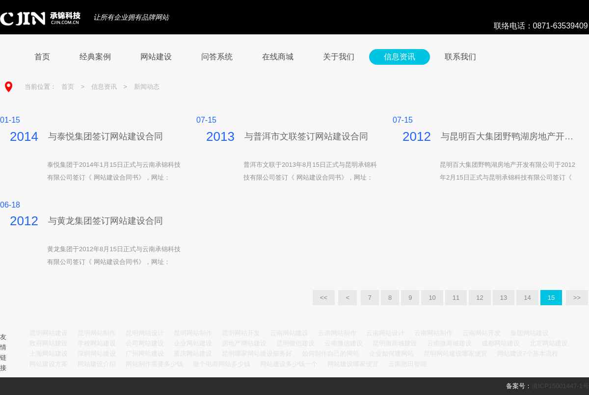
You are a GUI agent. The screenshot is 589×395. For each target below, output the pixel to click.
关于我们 (338, 57)
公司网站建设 (145, 343)
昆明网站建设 (48, 333)
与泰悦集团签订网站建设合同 (105, 136)
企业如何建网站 (391, 353)
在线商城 (278, 57)
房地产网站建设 (244, 343)
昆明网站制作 (97, 333)
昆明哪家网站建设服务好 (257, 353)
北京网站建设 (549, 343)
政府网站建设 (48, 343)
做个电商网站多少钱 (221, 364)
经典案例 (95, 57)
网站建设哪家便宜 (352, 364)
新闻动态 (147, 86)
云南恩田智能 (407, 364)
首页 (42, 57)
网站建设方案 (48, 364)
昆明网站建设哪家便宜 (455, 353)
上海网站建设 (48, 353)
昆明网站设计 (145, 333)
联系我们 (460, 57)
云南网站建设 (289, 333)
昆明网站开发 (241, 333)
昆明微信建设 (295, 343)
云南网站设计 (385, 333)
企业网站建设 (193, 343)
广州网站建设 (145, 353)
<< (323, 297)
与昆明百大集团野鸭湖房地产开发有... (510, 136)
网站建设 (156, 57)
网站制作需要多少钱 (154, 364)
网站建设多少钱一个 (289, 364)
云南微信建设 (343, 343)
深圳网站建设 (97, 353)
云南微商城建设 (449, 343)
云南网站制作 (337, 333)
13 (503, 297)
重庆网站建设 (193, 353)
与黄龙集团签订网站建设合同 (105, 221)
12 (479, 297)
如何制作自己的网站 (330, 353)
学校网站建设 (97, 343)
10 (431, 297)
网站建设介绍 (97, 364)
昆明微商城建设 (395, 343)
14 (527, 297)
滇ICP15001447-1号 (560, 386)
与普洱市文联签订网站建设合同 (306, 136)
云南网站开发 (481, 333)
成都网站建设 (501, 343)
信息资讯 (399, 57)
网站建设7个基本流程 (527, 353)
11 (456, 297)
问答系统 (217, 57)
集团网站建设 (529, 333)
